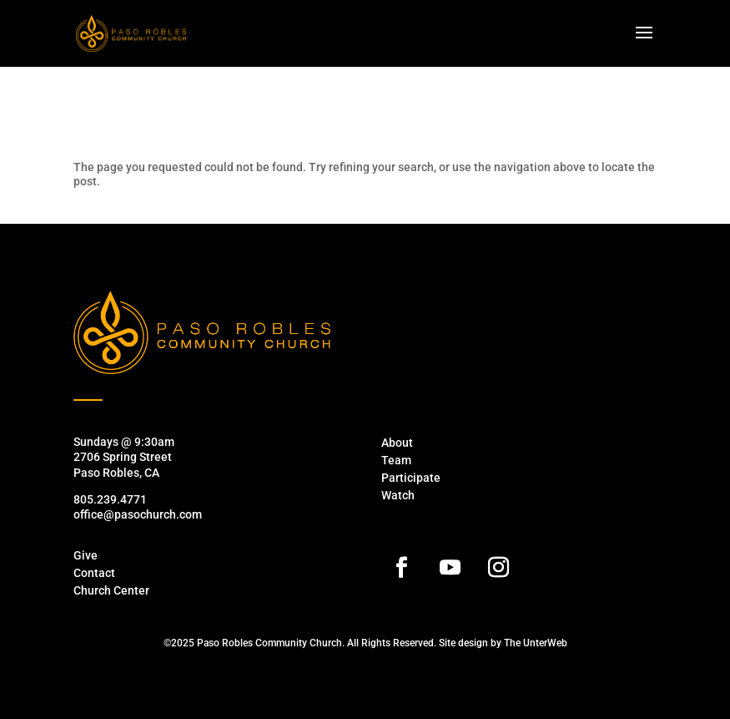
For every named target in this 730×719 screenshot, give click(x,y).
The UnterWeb (535, 643)
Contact (94, 573)
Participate (411, 477)
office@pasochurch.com (137, 514)
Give (85, 555)
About (397, 442)
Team (396, 460)
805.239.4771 (110, 499)
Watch (398, 495)
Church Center (111, 590)
